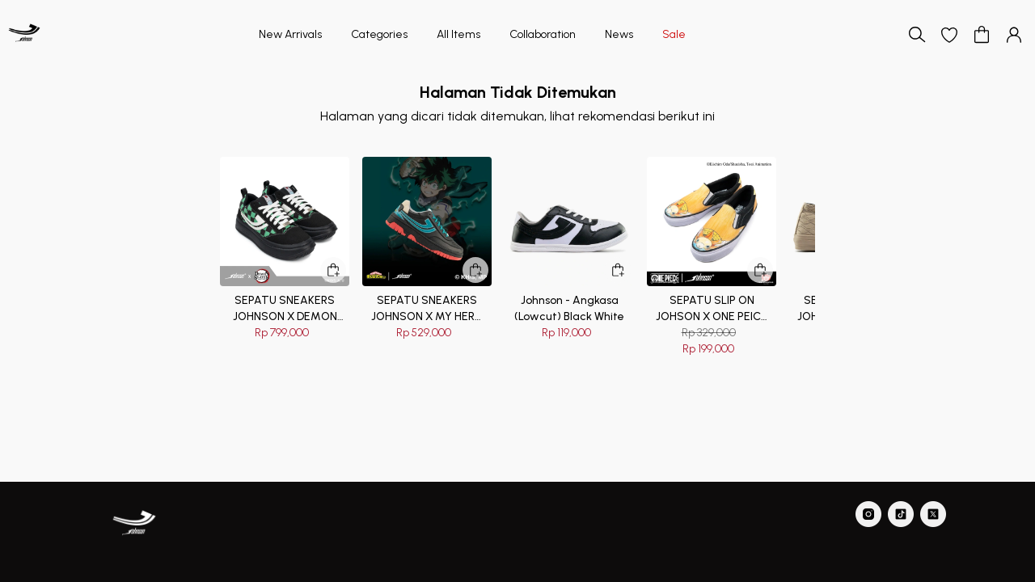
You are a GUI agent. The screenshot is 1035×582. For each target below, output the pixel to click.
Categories (379, 34)
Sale (674, 34)
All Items (458, 34)
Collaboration (542, 34)
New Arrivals (290, 34)
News (619, 34)
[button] (949, 34)
